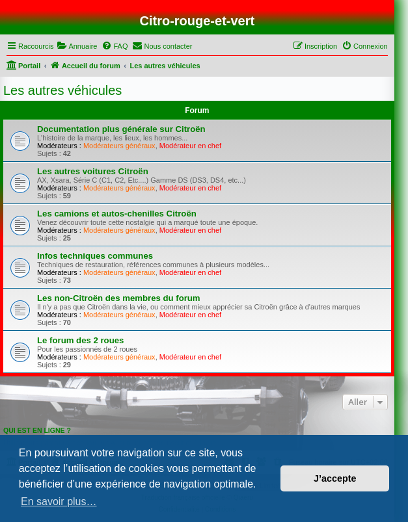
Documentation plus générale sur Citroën (121, 129)
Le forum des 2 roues (80, 340)
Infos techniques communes (95, 256)
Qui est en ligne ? (37, 430)
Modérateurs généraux (119, 146)
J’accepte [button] (335, 478)
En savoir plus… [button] (59, 501)
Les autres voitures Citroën (92, 171)
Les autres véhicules (62, 90)
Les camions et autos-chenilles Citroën (117, 213)
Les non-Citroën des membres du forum (118, 298)
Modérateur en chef (190, 146)
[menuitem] (77, 46)
